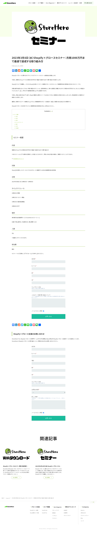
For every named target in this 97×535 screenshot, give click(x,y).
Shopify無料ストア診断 (29, 515)
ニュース (71, 3)
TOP (90, 503)
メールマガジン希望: (37, 311)
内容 (16, 116)
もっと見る (15, 477)
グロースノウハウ (52, 512)
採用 (81, 3)
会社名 (34, 259)
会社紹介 (77, 3)
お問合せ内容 (35, 389)
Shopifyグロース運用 (29, 512)
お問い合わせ (89, 3)
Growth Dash (40, 512)
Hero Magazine (51, 3)
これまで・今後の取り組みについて (41, 295)
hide (51, 111)
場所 (16, 124)
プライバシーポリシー (84, 518)
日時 (16, 120)
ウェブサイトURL (36, 287)
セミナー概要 (16, 114)
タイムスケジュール (19, 122)
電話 (33, 360)
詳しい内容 (34, 396)
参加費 (16, 128)
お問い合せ (48, 418)
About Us (81, 512)
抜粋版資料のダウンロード (20, 159)
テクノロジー (51, 521)
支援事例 (64, 515)
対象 (16, 118)
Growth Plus (40, 515)
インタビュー (50, 518)
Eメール (34, 266)
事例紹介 (50, 515)
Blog (80, 521)
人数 (16, 126)
